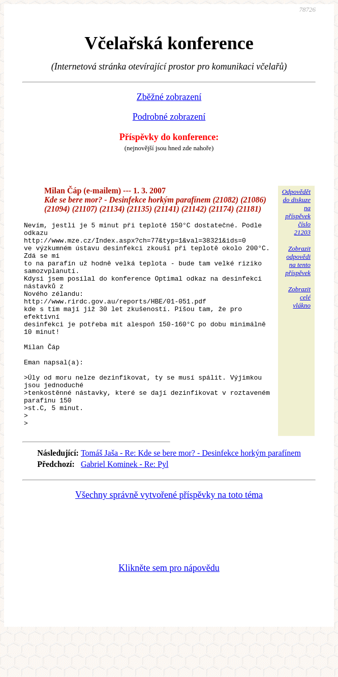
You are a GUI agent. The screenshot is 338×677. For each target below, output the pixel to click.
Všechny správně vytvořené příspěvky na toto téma (169, 536)
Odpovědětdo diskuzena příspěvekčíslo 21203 (296, 212)
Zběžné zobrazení (169, 97)
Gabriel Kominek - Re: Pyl (124, 505)
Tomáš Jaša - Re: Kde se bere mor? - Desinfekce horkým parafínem (191, 494)
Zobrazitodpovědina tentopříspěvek (298, 261)
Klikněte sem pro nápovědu (168, 609)
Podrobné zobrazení (169, 117)
